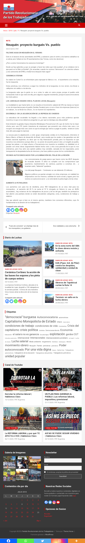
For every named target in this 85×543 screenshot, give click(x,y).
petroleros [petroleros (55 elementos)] (54, 346)
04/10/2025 (9, 282)
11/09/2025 (59, 273)
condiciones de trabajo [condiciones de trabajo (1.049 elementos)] (19, 325)
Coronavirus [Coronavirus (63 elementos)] (63, 326)
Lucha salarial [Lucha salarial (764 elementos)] (20, 341)
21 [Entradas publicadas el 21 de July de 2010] (17, 512)
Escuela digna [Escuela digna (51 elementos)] (44, 334)
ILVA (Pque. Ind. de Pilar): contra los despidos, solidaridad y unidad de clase (67, 267)
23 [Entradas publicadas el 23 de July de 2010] (27, 512)
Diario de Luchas (13, 237)
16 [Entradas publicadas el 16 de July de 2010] (27, 508)
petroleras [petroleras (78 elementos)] (46, 346)
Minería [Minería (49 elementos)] (69, 342)
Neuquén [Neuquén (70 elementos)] (33, 346)
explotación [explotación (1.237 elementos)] (57, 334)
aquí (74, 496)
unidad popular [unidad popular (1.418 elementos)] (15, 356)
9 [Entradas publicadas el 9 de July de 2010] (27, 504)
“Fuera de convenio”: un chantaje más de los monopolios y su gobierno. (23, 227)
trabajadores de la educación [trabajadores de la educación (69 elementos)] (24, 353)
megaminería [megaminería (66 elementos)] (46, 342)
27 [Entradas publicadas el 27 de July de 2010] (11, 517)
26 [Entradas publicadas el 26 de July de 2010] (6, 517)
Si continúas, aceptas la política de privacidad (61, 472)
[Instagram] (21, 210)
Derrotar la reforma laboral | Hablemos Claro (18, 395)
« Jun (5, 521)
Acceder (47, 514)
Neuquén (16, 213)
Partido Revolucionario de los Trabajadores (37, 531)
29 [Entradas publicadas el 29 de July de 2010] (22, 517)
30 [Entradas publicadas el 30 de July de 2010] (27, 517)
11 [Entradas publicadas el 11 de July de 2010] (38, 504)
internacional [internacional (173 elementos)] (23, 338)
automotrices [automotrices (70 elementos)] (63, 317)
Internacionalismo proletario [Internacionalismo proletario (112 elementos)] (57, 338)
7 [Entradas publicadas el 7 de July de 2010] (16, 504)
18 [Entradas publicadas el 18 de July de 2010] (38, 508)
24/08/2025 (59, 303)
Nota (8, 41)
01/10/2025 (59, 254)
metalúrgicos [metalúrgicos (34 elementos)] (62, 342)
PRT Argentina (20, 400)
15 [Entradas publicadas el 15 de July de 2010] (22, 508)
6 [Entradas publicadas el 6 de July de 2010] (11, 504)
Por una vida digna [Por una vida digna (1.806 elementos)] (38, 349)
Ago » (39, 521)
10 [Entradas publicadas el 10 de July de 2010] (33, 504)
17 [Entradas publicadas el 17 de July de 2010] (33, 508)
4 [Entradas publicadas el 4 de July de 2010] (38, 500)
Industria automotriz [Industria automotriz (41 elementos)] (11, 338)
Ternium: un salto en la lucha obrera (66, 298)
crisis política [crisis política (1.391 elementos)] (29, 330)
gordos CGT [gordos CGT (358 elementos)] (72, 334)
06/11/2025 (9, 439)
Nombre (47, 457)
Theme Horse (68, 531)
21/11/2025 (49, 402)
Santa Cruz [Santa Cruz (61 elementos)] (60, 350)
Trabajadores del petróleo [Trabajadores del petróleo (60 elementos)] (44, 353)
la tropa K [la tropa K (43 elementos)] (71, 338)
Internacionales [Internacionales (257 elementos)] (37, 338)
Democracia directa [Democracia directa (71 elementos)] (52, 330)
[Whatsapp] (17, 210)
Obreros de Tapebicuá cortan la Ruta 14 (66, 283)
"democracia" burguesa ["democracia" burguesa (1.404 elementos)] (20, 317)
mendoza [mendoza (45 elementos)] (55, 342)
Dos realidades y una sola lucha (64, 226)
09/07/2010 (10, 49)
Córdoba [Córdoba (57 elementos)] (42, 330)
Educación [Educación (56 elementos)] (8, 334)
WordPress (49, 535)
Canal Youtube (11, 389)
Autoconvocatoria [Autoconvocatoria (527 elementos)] (47, 317)
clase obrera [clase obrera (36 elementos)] (66, 322)
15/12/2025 (9, 400)
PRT (17, 49)
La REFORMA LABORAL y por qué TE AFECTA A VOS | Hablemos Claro (22, 434)
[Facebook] (8, 210)
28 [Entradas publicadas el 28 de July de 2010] (17, 517)
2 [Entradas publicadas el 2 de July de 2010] (27, 500)
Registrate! (48, 516)
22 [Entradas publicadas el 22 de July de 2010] (22, 512)
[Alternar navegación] (6, 25)
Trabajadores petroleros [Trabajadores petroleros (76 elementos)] (62, 353)
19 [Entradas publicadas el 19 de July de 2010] (6, 512)
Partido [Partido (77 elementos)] (39, 346)
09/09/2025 (59, 288)
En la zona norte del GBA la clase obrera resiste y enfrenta (67, 248)
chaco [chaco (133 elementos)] (59, 322)
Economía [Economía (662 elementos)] (66, 330)
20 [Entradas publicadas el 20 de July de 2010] (11, 512)
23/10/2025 (49, 439)
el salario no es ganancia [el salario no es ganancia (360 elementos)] (26, 334)
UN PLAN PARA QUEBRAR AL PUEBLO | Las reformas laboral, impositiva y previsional (60, 397)
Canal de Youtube (14, 365)
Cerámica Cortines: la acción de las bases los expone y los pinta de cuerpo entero (22, 275)
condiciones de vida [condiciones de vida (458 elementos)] (46, 325)
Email (46, 465)
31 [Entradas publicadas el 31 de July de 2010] (33, 517)
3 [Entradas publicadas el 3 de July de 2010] (32, 500)
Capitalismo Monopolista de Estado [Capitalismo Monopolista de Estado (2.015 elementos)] (30, 321)
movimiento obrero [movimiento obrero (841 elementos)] (17, 345)
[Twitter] (12, 210)
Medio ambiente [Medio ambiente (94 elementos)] (35, 342)
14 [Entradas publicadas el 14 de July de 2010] (17, 508)
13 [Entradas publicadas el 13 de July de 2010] (11, 508)
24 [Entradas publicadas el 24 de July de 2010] (33, 512)
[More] (25, 210)
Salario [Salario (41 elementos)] (54, 350)
